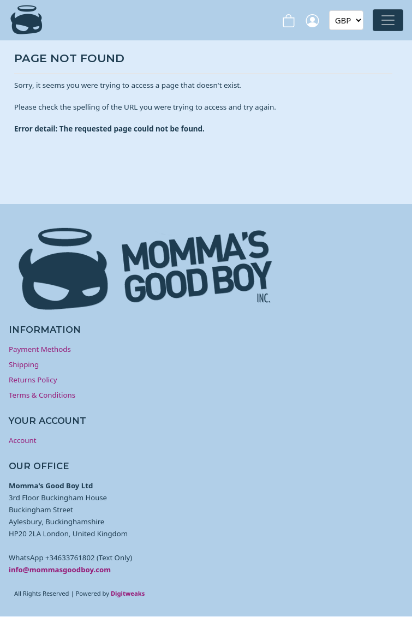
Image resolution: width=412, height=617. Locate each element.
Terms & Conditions (42, 395)
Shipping (24, 364)
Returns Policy (33, 380)
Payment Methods (40, 349)
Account (23, 440)
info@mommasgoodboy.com (60, 569)
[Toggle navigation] (388, 20)
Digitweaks (128, 593)
